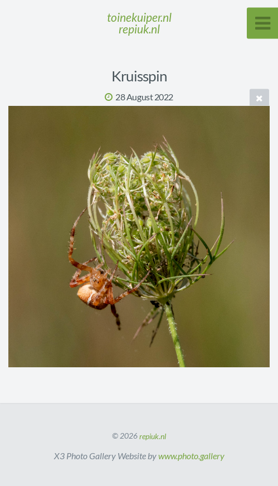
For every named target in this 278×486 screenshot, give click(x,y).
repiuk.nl (152, 435)
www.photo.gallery (191, 455)
